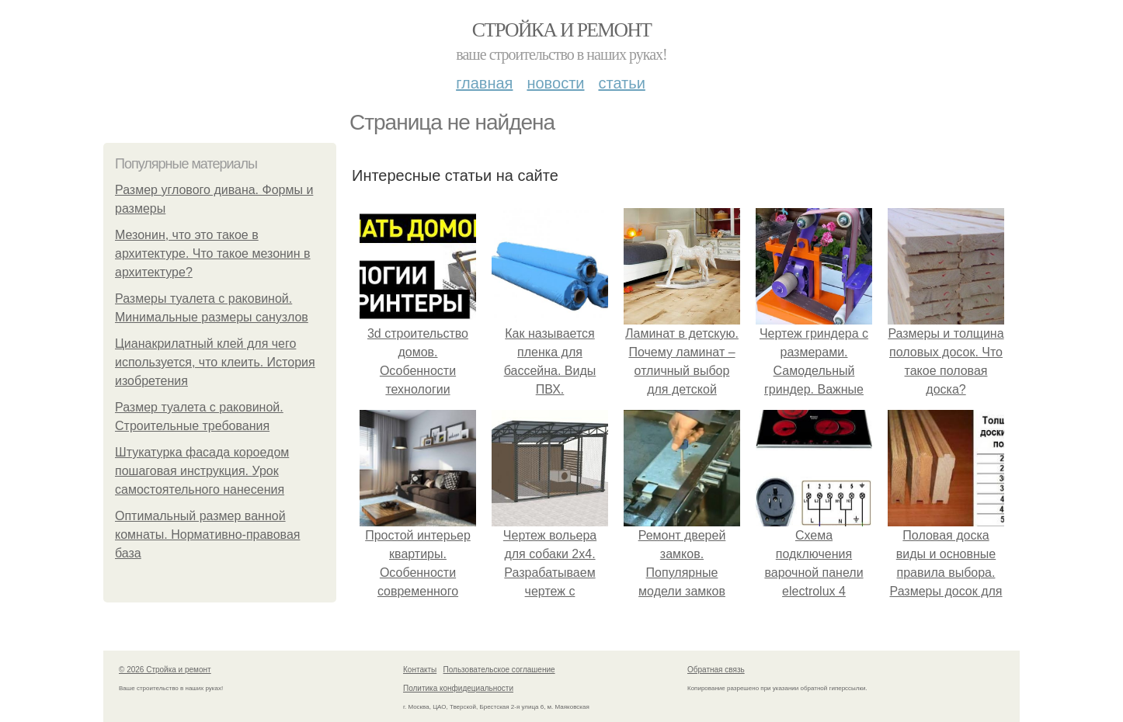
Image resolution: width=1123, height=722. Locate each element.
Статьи (621, 83)
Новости (555, 83)
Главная (484, 83)
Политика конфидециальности (458, 688)
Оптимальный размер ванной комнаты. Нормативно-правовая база (207, 534)
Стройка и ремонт (562, 30)
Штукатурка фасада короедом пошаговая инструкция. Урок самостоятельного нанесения (202, 471)
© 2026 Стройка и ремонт (165, 669)
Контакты (419, 669)
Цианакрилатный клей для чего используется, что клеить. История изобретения (215, 362)
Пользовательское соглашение (499, 669)
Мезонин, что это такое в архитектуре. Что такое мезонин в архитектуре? (213, 253)
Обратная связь (716, 669)
